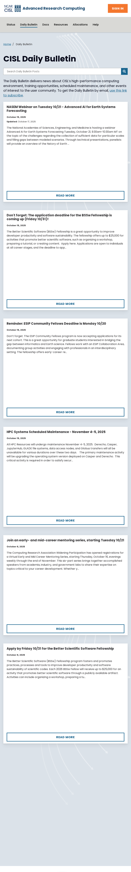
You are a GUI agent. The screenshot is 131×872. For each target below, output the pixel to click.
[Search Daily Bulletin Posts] (62, 71)
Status (11, 24)
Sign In (118, 8)
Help (96, 24)
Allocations (80, 24)
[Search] (124, 71)
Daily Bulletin (28, 24)
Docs (45, 24)
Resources (61, 24)
